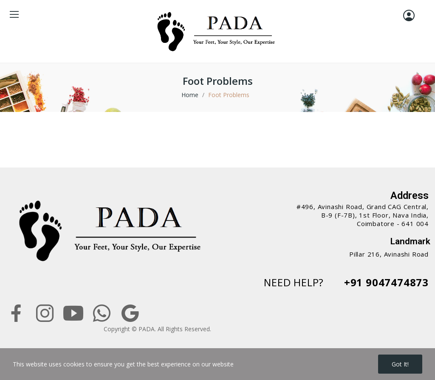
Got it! (400, 364)
